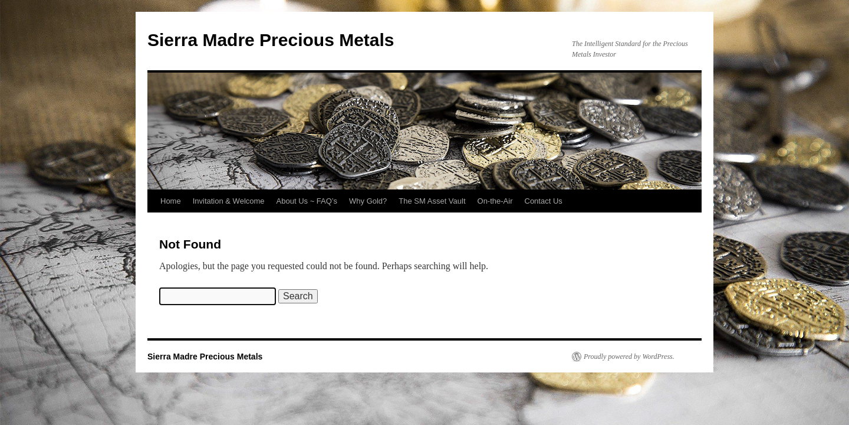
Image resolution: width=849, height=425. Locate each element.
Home (170, 201)
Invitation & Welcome (229, 201)
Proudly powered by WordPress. (629, 356)
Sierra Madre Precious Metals (270, 40)
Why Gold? (368, 201)
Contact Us (543, 201)
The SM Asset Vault (432, 201)
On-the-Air (495, 201)
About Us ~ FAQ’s (307, 201)
